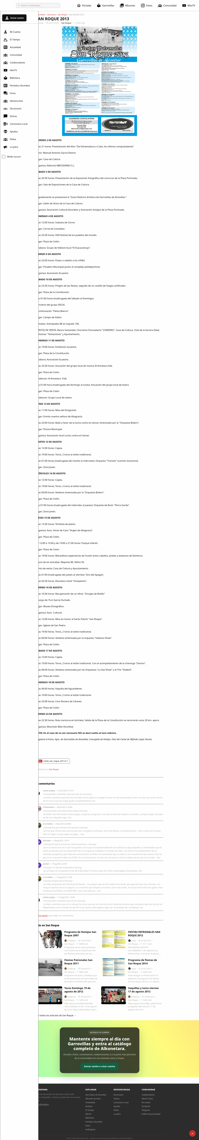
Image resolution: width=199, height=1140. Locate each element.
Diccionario (12, 108)
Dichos (10, 116)
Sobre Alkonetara (60, 1104)
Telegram (165, 1110)
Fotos (148, 5)
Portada (85, 5)
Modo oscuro (14, 156)
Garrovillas (107, 5)
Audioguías (110, 1129)
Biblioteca (11, 78)
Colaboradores (14, 62)
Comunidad (168, 5)
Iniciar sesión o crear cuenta (118, 1066)
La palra (10, 147)
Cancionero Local (15, 124)
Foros (9, 93)
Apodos (10, 131)
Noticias (108, 1106)
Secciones (70, 14)
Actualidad (12, 47)
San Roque (81, 14)
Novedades (109, 1102)
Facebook (165, 1106)
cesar (59, 23)
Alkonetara (60, 14)
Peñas (9, 139)
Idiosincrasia (13, 101)
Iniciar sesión (14, 18)
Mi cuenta (165, 1102)
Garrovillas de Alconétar (115, 1094)
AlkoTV (10, 70)
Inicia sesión (61, 915)
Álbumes (129, 5)
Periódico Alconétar (16, 85)
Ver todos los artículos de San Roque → (75, 1015)
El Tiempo (11, 39)
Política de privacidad (170, 1114)
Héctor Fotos (166, 1098)
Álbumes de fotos (112, 1098)
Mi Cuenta (11, 32)
